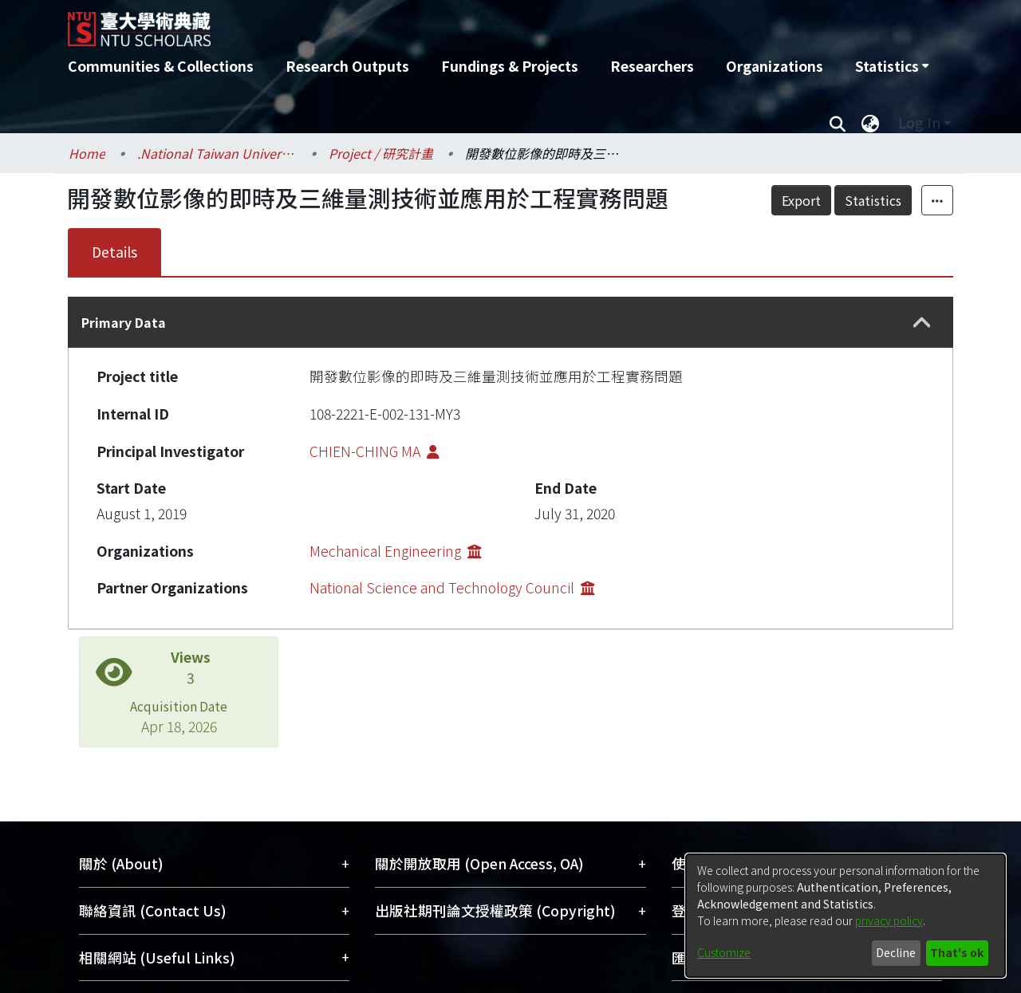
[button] (922, 323)
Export (801, 200)
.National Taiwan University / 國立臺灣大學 (217, 153)
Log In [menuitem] (919, 122)
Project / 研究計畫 (381, 153)
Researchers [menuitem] (652, 66)
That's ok (957, 952)
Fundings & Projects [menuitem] (509, 66)
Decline (896, 952)
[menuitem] (891, 66)
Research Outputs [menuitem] (347, 66)
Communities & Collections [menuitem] (161, 66)
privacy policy (889, 920)
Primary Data (123, 322)
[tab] (510, 322)
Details (114, 252)
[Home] (425, 23)
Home (87, 153)
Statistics (873, 200)
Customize (724, 952)
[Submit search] (837, 122)
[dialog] (845, 915)
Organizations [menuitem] (774, 66)
